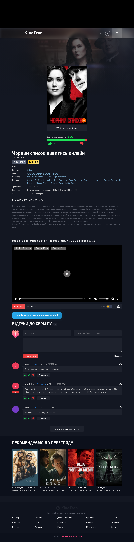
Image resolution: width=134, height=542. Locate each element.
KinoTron (33, 32)
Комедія (61, 527)
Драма (39, 173)
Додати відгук (30, 356)
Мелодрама (91, 527)
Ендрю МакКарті (59, 176)
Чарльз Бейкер (43, 183)
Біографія (16, 517)
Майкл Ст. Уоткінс (35, 176)
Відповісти (43, 375)
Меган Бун (47, 180)
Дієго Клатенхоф (60, 180)
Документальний (64, 517)
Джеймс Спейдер (34, 180)
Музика (89, 522)
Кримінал (47, 173)
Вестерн (15, 527)
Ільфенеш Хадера (102, 180)
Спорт (113, 527)
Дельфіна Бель (56, 183)
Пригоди (114, 517)
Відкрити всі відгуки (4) (67, 428)
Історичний (62, 522)
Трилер (55, 173)
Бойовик (16, 522)
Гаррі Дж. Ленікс (76, 180)
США (29, 170)
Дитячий (38, 527)
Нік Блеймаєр (70, 183)
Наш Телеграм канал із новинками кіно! (37, 315)
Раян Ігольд (89, 180)
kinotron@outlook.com (71, 536)
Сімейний (115, 522)
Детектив (31, 173)
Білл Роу (47, 176)
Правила (118, 356)
